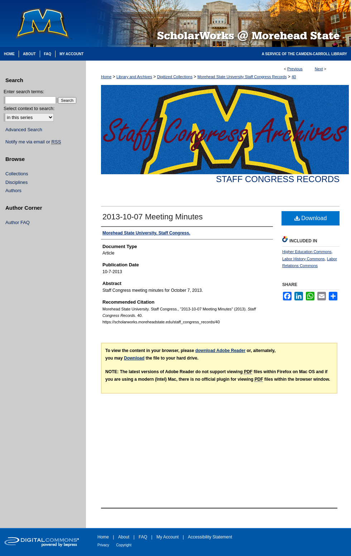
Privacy (103, 545)
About (123, 537)
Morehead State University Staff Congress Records (242, 77)
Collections (16, 173)
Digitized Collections (174, 77)
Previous (295, 69)
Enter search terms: (24, 91)
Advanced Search (23, 129)
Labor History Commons (303, 259)
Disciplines (16, 182)
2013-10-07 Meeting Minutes (152, 216)
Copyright (123, 545)
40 (294, 77)
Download (310, 218)
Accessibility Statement (210, 537)
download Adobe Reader (220, 350)
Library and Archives (134, 77)
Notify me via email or (33, 142)
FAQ (143, 537)
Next (319, 69)
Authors (13, 190)
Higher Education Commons (307, 252)
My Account (168, 537)
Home (106, 77)
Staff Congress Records (278, 179)
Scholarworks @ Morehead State (218, 23)
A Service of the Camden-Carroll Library (304, 54)
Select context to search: (29, 108)
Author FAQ (17, 222)
